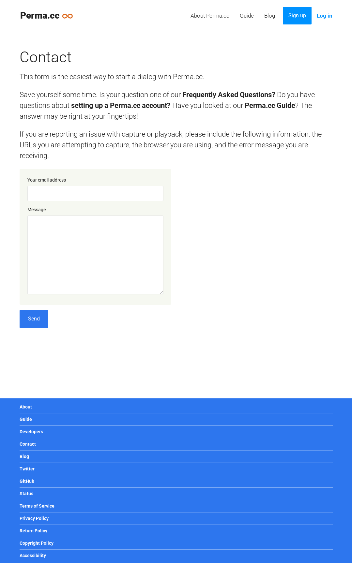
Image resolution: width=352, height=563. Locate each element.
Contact (28, 444)
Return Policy (33, 530)
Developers (31, 431)
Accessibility (33, 555)
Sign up (297, 15)
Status (26, 493)
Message (36, 209)
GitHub (27, 481)
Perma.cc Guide (270, 105)
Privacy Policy (34, 518)
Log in (324, 15)
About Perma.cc (210, 15)
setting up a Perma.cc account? (121, 105)
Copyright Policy (37, 543)
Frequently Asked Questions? (228, 95)
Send (34, 319)
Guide (247, 15)
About (26, 406)
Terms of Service (37, 506)
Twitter (27, 468)
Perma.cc (49, 15)
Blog (269, 15)
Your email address (46, 180)
